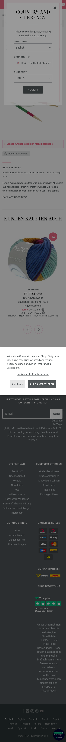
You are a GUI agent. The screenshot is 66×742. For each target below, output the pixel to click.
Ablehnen (17, 384)
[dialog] (33, 371)
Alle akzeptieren (42, 384)
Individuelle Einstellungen (33, 374)
